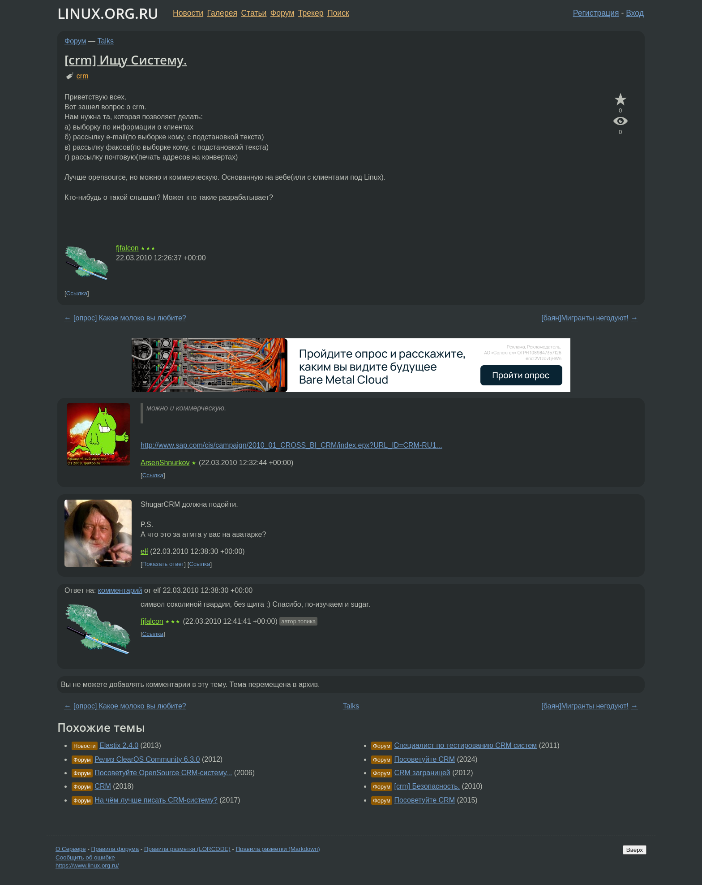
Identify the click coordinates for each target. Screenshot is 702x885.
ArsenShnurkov (165, 462)
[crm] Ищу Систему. (125, 59)
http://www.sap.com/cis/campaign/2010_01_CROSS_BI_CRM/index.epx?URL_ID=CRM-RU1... (291, 445)
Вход (635, 13)
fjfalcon (127, 248)
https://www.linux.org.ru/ (87, 865)
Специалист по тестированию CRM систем (465, 745)
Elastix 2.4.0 (118, 745)
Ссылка (76, 293)
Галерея (222, 13)
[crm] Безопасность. (427, 786)
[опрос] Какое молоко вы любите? (129, 318)
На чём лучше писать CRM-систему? (156, 800)
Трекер (311, 13)
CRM (102, 786)
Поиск (338, 13)
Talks (106, 41)
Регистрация (596, 13)
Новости (188, 13)
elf (144, 551)
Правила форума (115, 849)
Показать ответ (163, 564)
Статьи (253, 13)
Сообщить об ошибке (85, 857)
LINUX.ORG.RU (107, 13)
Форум (282, 13)
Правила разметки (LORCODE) (187, 849)
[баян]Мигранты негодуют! (585, 318)
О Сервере (71, 849)
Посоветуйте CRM (424, 759)
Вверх (634, 849)
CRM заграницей (422, 773)
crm (83, 76)
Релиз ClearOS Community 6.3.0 (147, 759)
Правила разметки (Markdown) (277, 849)
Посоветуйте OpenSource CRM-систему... (163, 773)
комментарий (120, 590)
